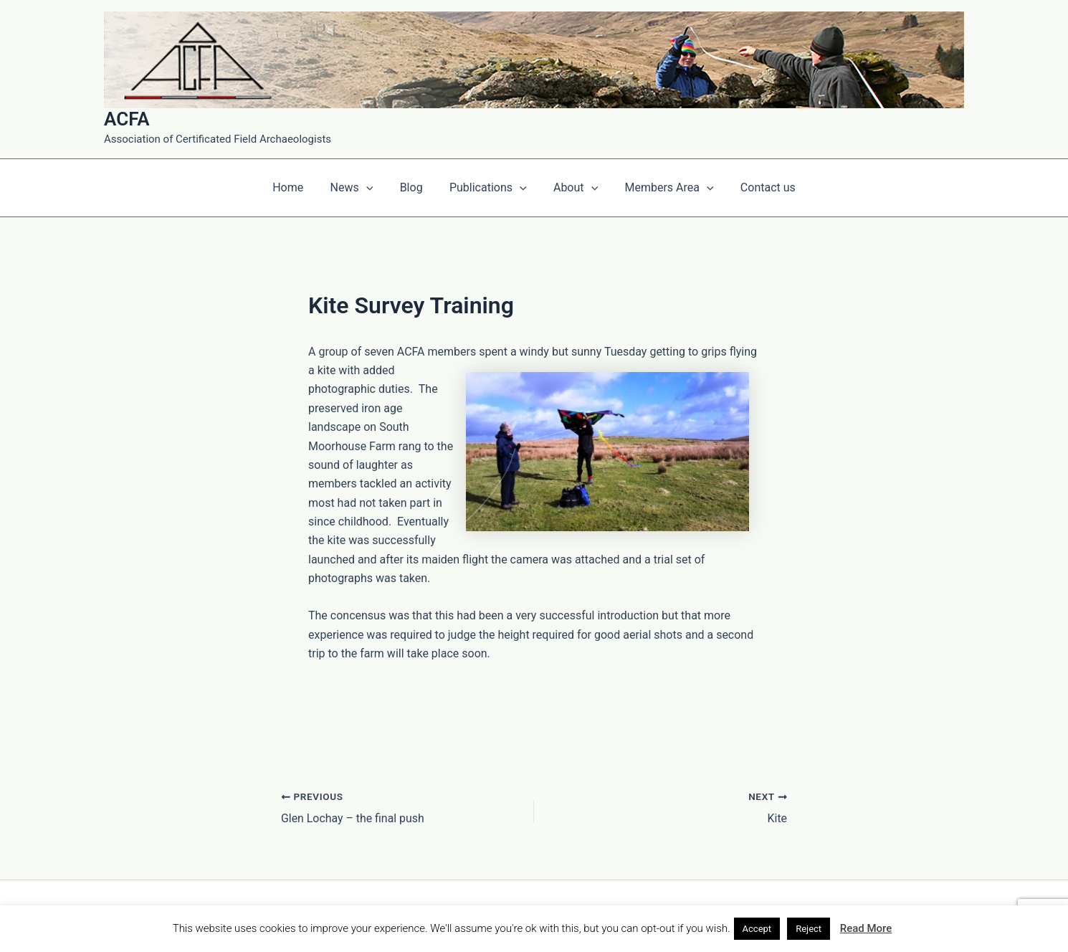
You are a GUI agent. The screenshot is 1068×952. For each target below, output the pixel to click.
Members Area (661, 187)
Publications (488, 187)
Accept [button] (757, 928)
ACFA (127, 119)
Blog (415, 187)
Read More (866, 928)
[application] (373, 187)
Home (299, 187)
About (572, 187)
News (359, 187)
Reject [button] (808, 928)
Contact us (756, 187)
